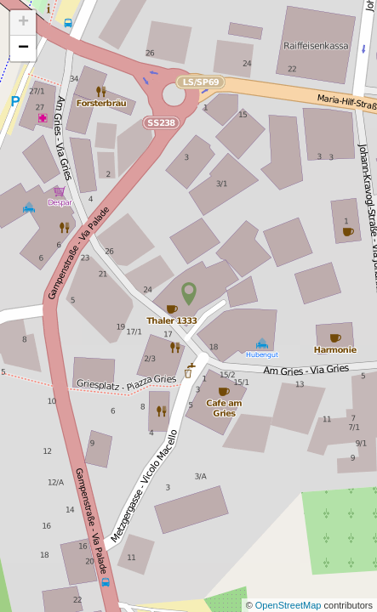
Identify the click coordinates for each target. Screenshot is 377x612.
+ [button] (23, 23)
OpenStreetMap (289, 605)
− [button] (23, 48)
